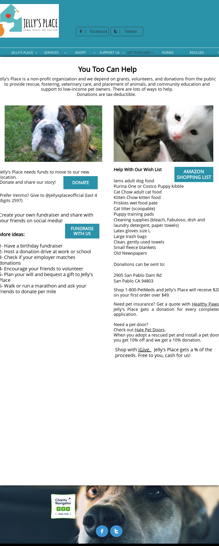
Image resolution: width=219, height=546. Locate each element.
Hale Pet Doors (150, 330)
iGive (143, 349)
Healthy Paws (205, 304)
